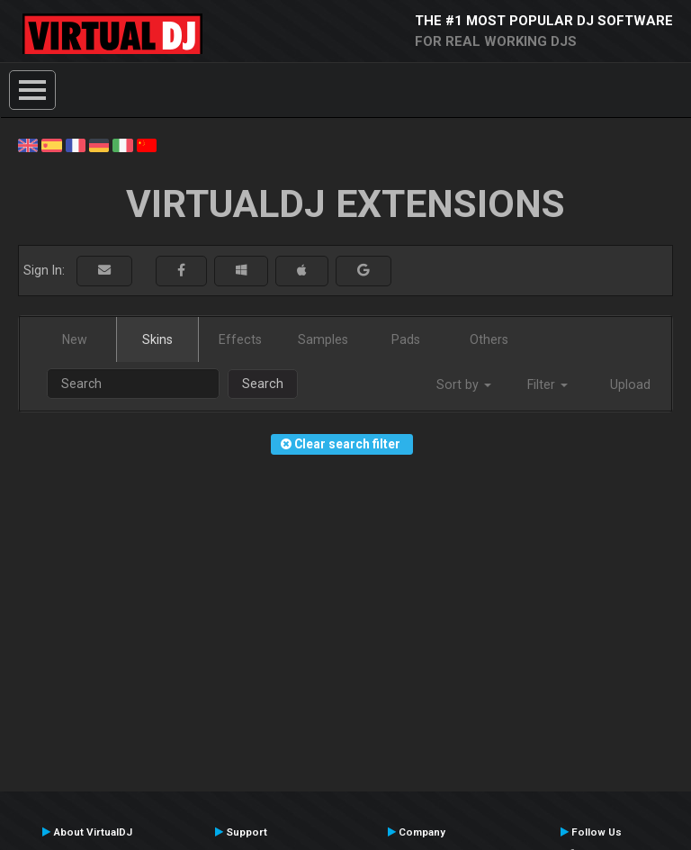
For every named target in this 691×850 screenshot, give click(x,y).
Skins (157, 339)
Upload (630, 384)
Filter (547, 384)
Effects (240, 339)
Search (262, 383)
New (74, 339)
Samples (323, 339)
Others (489, 339)
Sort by (463, 384)
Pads (405, 339)
